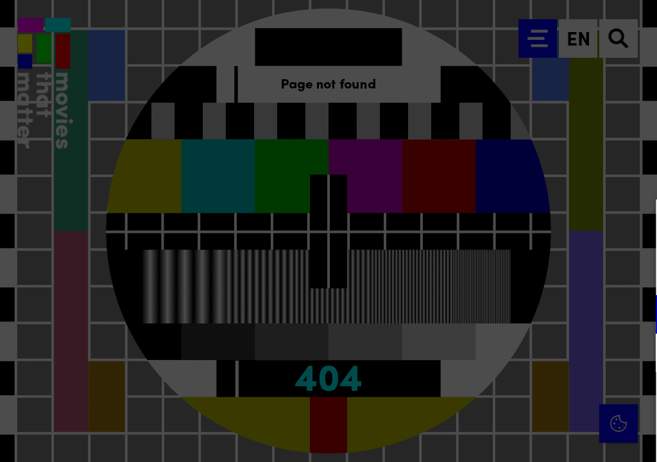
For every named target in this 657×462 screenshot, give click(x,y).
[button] (535, 314)
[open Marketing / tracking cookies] (636, 354)
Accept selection (548, 438)
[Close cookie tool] (637, 223)
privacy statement (496, 272)
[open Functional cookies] (636, 315)
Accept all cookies (547, 400)
